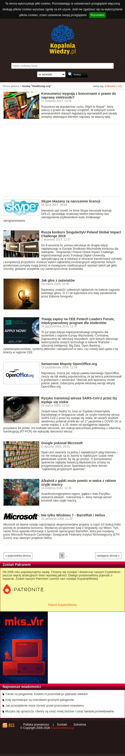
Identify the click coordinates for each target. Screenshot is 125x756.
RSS (11, 725)
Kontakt (62, 724)
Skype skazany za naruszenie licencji (70, 201)
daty (120, 86)
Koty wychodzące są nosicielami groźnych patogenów (39, 700)
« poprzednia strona (18, 555)
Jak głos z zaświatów (58, 280)
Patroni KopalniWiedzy (62, 605)
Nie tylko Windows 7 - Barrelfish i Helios (73, 515)
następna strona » (108, 555)
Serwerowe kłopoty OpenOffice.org (69, 364)
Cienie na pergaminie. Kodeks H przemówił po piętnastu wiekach (46, 694)
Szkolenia (80, 724)
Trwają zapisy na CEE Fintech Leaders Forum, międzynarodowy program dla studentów (77, 321)
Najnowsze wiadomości (22, 687)
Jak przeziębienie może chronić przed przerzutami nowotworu (44, 705)
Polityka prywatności (36, 724)
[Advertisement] (64, 160)
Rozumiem (97, 15)
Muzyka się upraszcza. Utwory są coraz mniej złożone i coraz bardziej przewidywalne (59, 711)
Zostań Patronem (17, 565)
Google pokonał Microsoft (62, 443)
